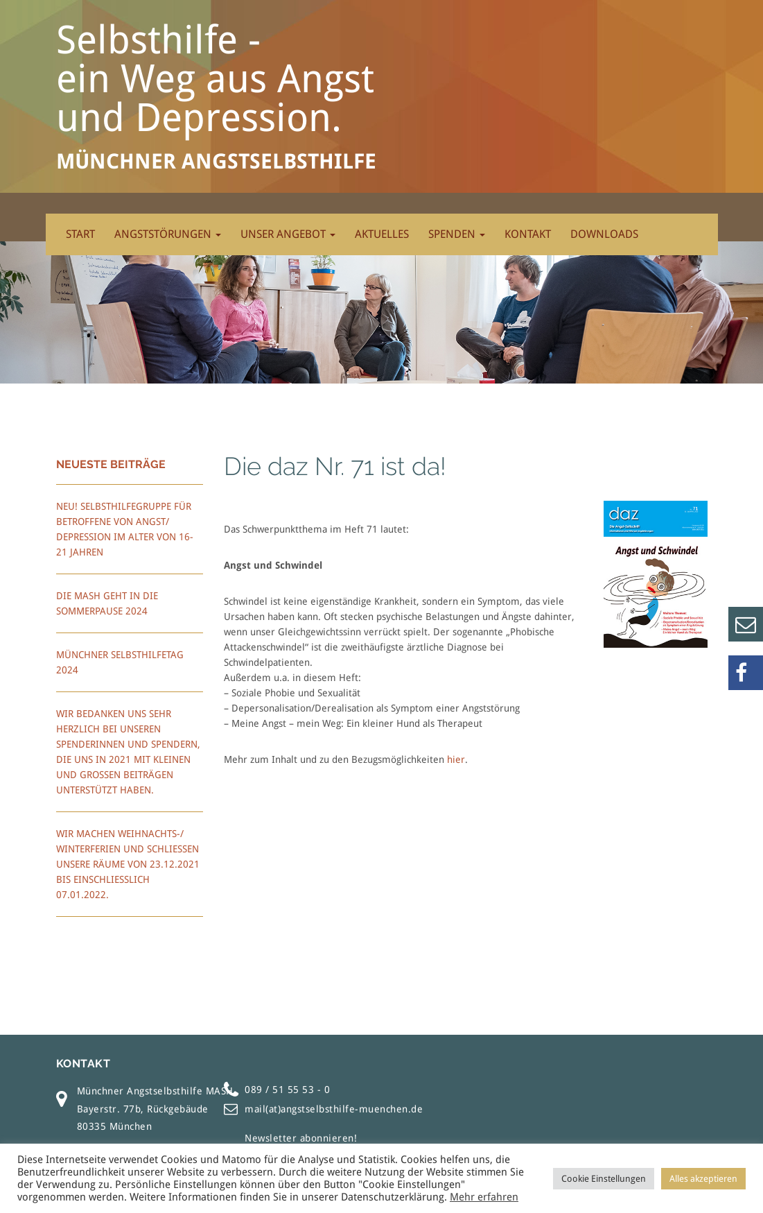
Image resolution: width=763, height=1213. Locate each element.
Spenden (456, 234)
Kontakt (528, 234)
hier (456, 759)
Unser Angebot (287, 234)
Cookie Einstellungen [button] (603, 1178)
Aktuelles (382, 234)
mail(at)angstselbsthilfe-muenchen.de (334, 1109)
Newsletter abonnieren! (301, 1138)
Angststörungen (167, 234)
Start (80, 234)
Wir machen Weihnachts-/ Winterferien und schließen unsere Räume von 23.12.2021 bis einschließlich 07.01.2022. (128, 864)
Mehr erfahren (484, 1197)
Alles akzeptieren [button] (703, 1178)
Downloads (604, 234)
